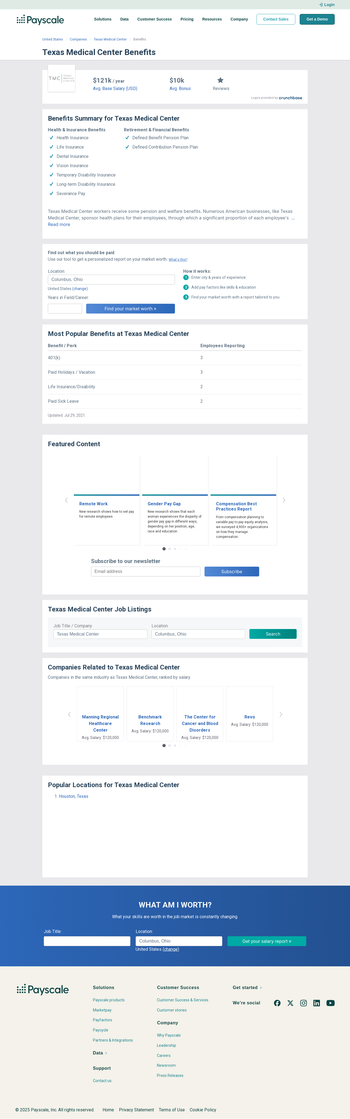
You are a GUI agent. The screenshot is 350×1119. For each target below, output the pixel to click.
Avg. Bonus (180, 88)
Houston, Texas (73, 796)
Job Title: (53, 931)
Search (273, 634)
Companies (78, 39)
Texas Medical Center (110, 39)
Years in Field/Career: (68, 297)
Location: (56, 271)
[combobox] (111, 280)
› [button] (284, 499)
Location (159, 625)
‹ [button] (66, 499)
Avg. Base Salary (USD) (115, 88)
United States (52, 39)
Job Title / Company (72, 625)
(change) (80, 288)
